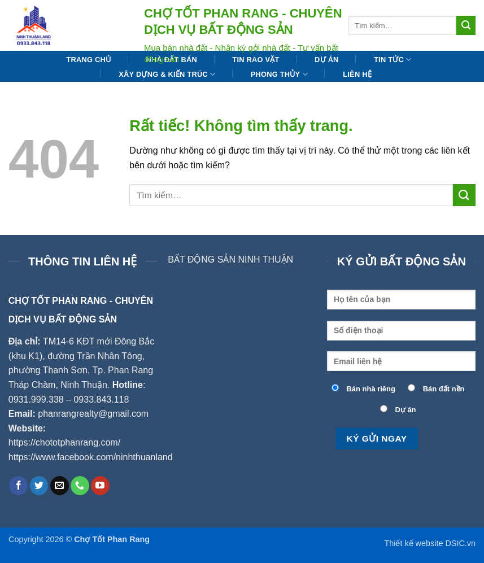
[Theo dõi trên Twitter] (39, 485)
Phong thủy (279, 74)
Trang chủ (88, 59)
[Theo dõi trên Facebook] (18, 485)
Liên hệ (357, 74)
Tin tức (392, 59)
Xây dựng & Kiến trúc (167, 74)
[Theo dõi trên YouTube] (100, 485)
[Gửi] (466, 25)
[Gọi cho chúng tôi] (80, 485)
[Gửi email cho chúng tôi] (59, 485)
